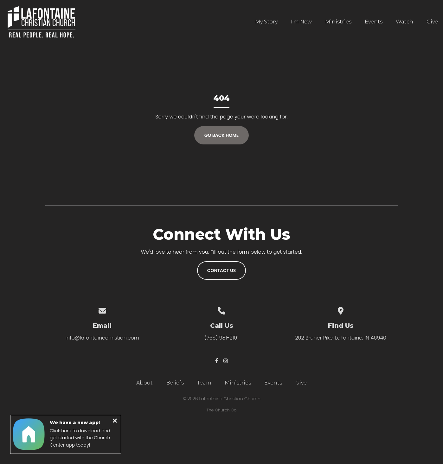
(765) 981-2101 (221, 337)
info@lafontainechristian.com (102, 337)
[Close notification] (115, 421)
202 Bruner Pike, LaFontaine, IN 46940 (340, 337)
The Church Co (221, 410)
